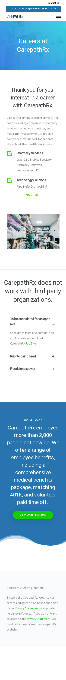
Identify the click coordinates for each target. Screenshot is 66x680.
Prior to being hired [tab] (33, 356)
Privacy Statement (27, 608)
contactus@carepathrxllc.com (33, 8)
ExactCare (23, 159)
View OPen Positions (33, 515)
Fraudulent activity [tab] (33, 368)
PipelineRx (23, 186)
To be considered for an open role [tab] (33, 322)
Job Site (31, 343)
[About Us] (33, 195)
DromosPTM (39, 186)
